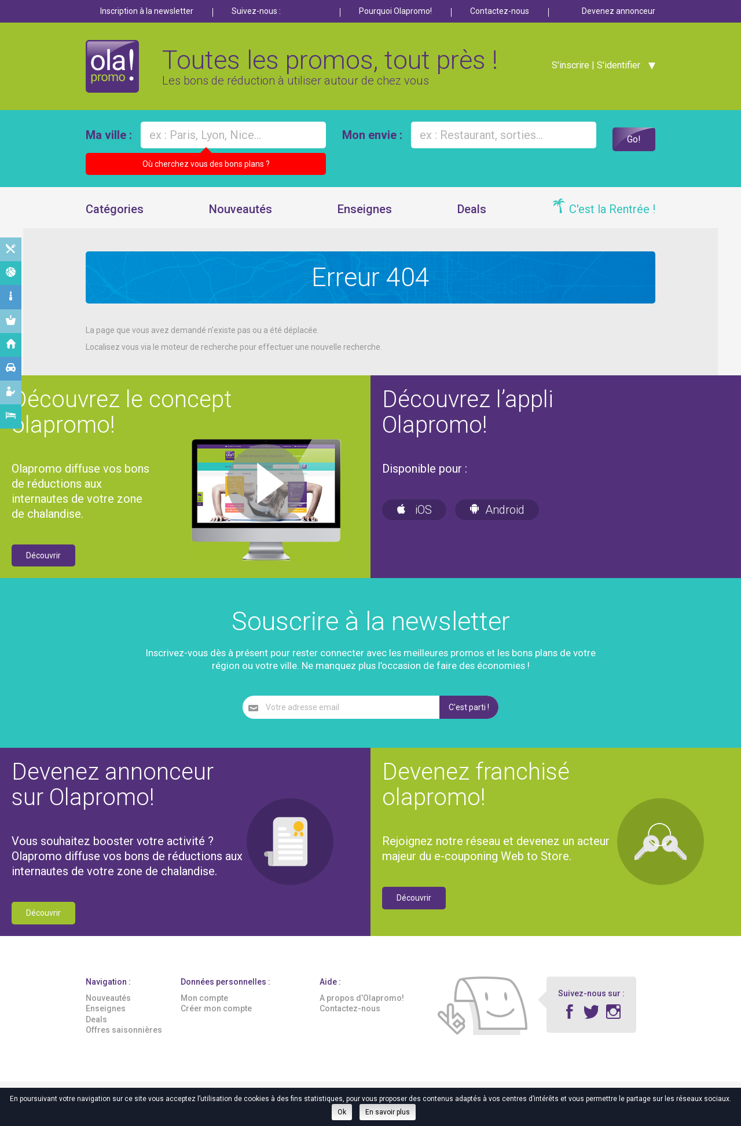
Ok (342, 1112)
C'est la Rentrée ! (612, 219)
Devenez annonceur (618, 11)
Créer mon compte (216, 1019)
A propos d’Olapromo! (362, 1009)
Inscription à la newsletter (146, 11)
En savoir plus (387, 1112)
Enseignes (365, 219)
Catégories (115, 219)
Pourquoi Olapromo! (395, 11)
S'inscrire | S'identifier (592, 70)
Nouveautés (240, 219)
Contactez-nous (499, 11)
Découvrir (43, 566)
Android (496, 520)
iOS (414, 520)
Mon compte (204, 1009)
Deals (471, 219)
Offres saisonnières (124, 1040)
